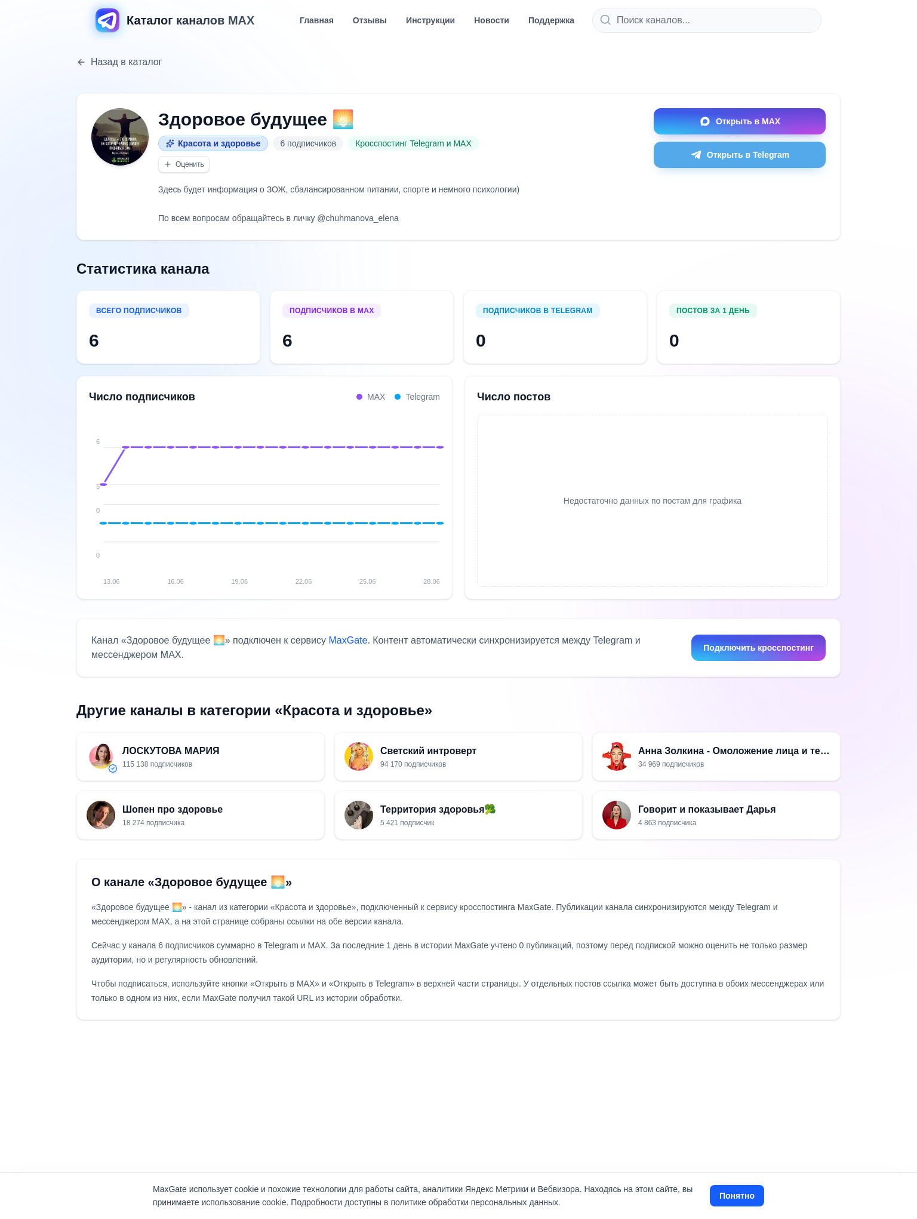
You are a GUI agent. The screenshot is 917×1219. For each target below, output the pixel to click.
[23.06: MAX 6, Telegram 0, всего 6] (328, 494)
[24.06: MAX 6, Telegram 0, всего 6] (350, 494)
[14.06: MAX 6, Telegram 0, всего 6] (126, 494)
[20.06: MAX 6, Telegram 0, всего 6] (260, 494)
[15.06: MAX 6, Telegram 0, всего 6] (148, 494)
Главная (317, 20)
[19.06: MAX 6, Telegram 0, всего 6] (238, 494)
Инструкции (430, 20)
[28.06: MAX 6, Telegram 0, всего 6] (440, 494)
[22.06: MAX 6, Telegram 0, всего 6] (305, 494)
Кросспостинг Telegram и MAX (413, 143)
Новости (491, 20)
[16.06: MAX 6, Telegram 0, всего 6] (171, 494)
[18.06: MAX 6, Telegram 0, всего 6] (215, 494)
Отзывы (370, 20)
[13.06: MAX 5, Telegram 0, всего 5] (103, 494)
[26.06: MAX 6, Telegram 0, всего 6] (395, 494)
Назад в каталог (119, 62)
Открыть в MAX (739, 121)
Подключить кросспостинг (758, 648)
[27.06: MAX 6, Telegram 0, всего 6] (417, 494)
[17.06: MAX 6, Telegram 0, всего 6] (193, 494)
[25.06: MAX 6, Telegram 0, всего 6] (372, 494)
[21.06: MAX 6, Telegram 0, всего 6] (283, 494)
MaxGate (347, 640)
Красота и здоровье (213, 143)
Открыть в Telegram (739, 155)
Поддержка (551, 20)
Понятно (737, 1195)
